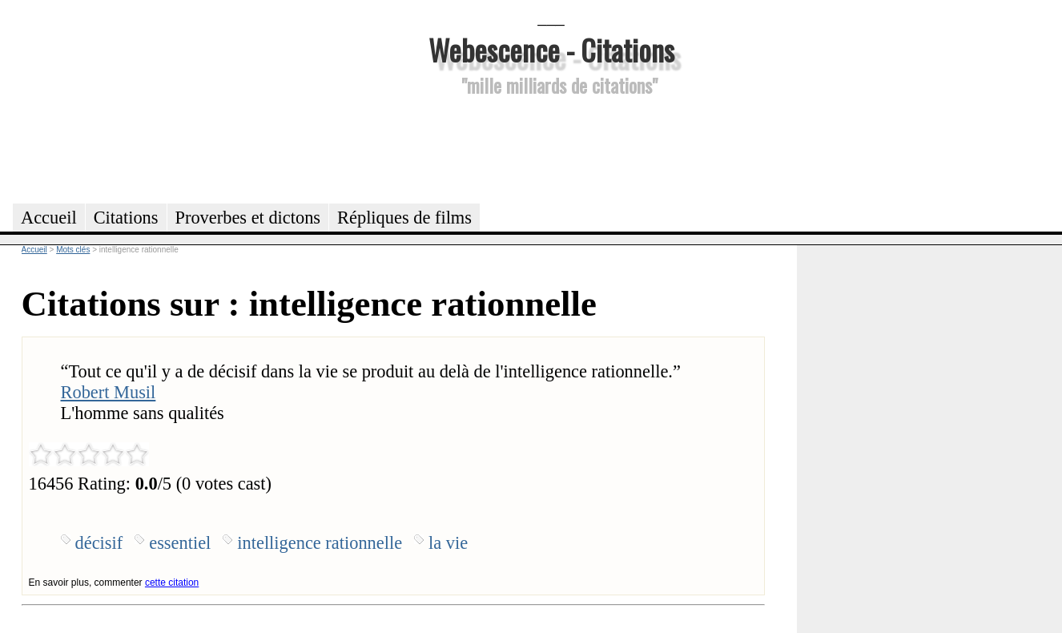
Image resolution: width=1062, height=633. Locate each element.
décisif (99, 543)
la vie (448, 543)
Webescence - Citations (551, 49)
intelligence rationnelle (319, 543)
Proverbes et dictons (248, 218)
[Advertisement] (551, 147)
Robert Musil (108, 392)
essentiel (180, 543)
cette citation (172, 582)
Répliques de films (404, 218)
